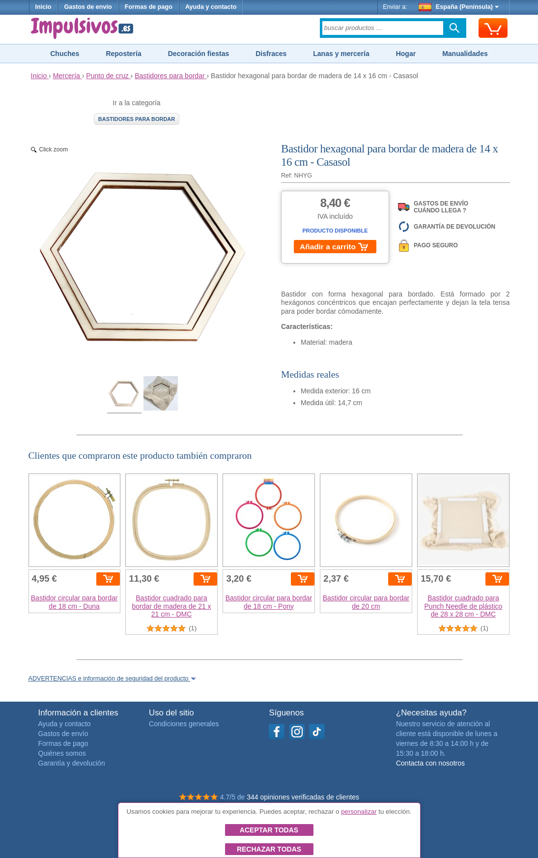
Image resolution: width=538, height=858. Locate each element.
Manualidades (465, 54)
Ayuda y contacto (211, 6)
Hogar (406, 54)
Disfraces (270, 54)
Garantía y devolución (71, 763)
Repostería (123, 54)
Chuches (64, 54)
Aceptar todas (269, 830)
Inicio (43, 6)
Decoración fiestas (198, 54)
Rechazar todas (269, 849)
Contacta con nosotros (430, 763)
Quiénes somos (62, 753)
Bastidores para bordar (136, 119)
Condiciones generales (184, 724)
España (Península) (459, 6)
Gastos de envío (88, 6)
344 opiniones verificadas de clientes (303, 797)
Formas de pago (148, 6)
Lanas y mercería (341, 54)
